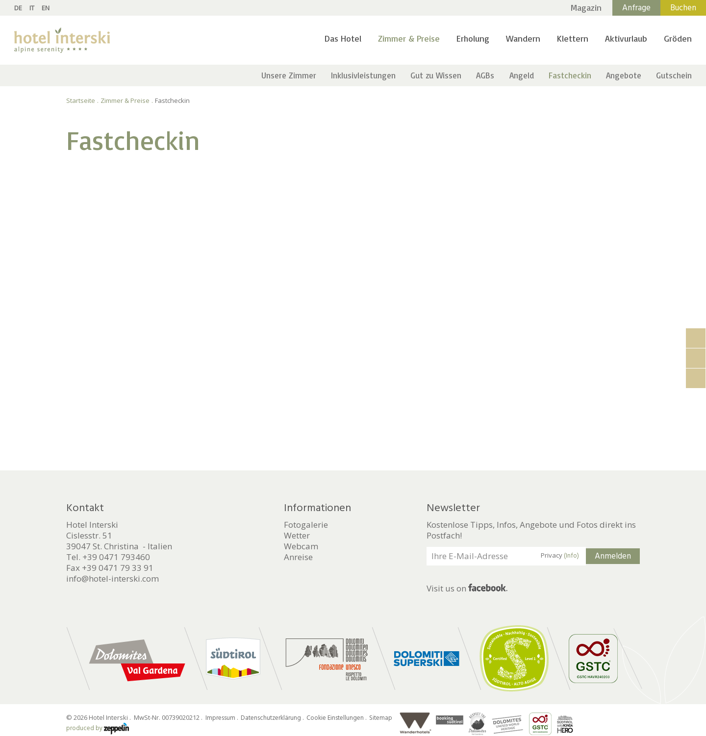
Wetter (297, 535)
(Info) (571, 555)
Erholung (472, 38)
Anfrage (636, 8)
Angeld (521, 75)
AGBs (485, 75)
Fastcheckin (570, 75)
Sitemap (380, 717)
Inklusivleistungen (363, 75)
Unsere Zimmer (288, 75)
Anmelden (613, 556)
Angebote (623, 75)
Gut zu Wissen (435, 75)
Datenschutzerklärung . (273, 717)
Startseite (80, 100)
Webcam (301, 546)
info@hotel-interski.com (112, 578)
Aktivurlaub (626, 38)
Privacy (560, 555)
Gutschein (674, 75)
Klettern (572, 38)
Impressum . (222, 717)
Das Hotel (343, 38)
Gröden (678, 38)
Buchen (683, 8)
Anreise (298, 557)
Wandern (523, 38)
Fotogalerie (306, 524)
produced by (97, 728)
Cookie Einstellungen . (337, 717)
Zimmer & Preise (409, 38)
